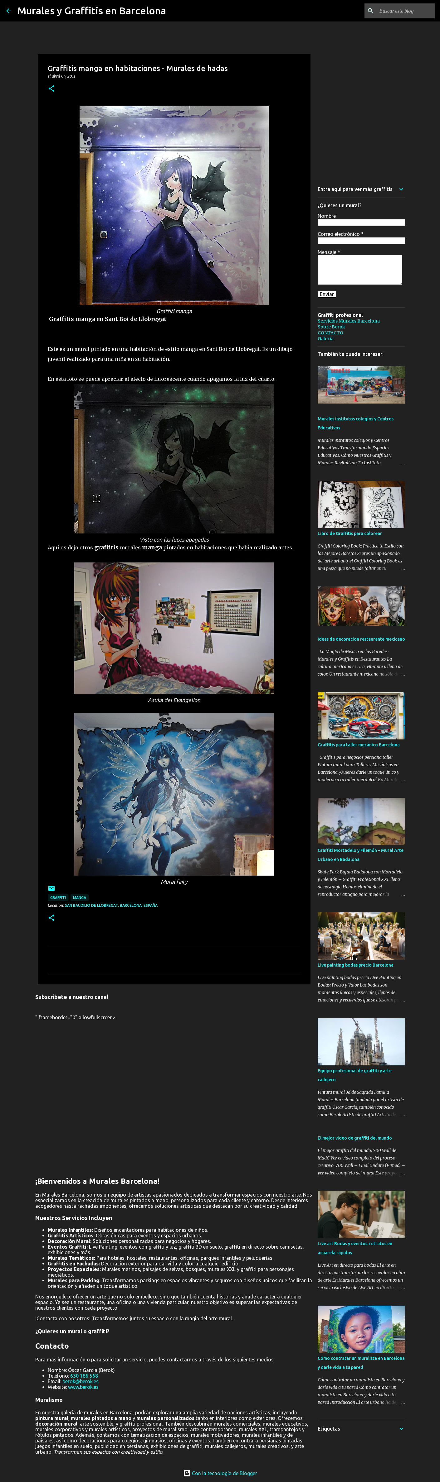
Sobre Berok (331, 327)
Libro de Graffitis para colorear (350, 533)
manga (79, 898)
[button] (51, 89)
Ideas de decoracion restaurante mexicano (361, 639)
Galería (326, 339)
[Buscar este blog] (402, 10)
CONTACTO (330, 333)
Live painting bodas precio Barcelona (356, 965)
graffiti (58, 898)
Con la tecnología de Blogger (220, 1473)
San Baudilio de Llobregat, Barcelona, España (111, 905)
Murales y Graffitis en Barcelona (91, 10)
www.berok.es (83, 1387)
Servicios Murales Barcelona (349, 321)
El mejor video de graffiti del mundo (355, 1137)
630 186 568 (84, 1376)
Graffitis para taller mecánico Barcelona (359, 744)
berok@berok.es (80, 1381)
